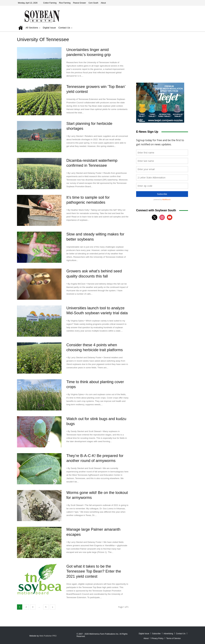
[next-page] (52, 607)
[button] (181, 28)
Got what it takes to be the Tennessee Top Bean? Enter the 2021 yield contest (93, 571)
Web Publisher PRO (48, 636)
